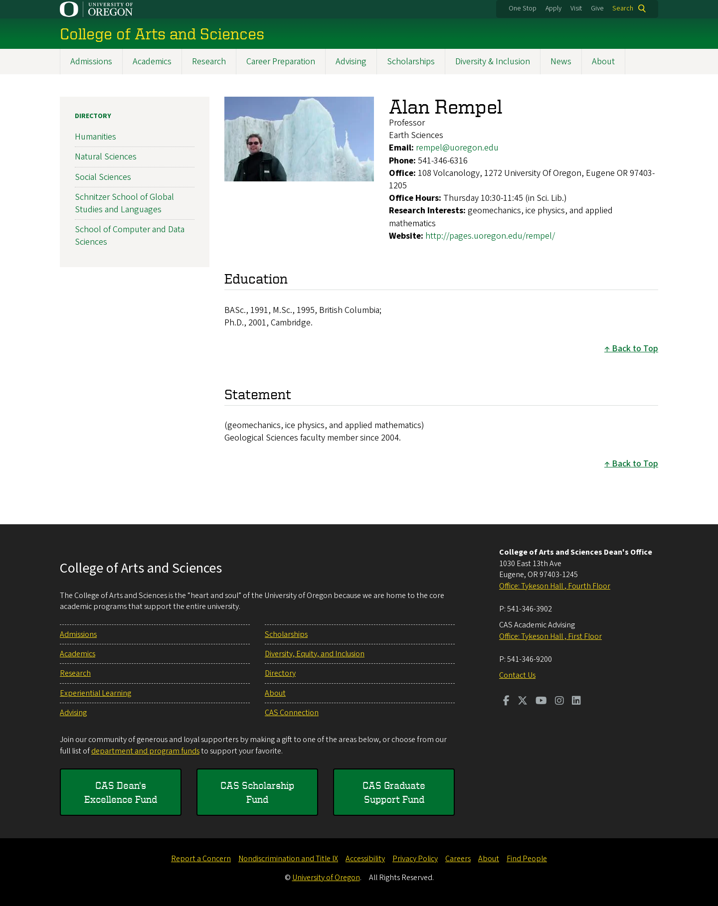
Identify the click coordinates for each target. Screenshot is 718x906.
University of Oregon (326, 877)
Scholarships (411, 61)
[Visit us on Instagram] (559, 701)
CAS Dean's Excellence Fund (120, 792)
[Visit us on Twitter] (523, 701)
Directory (93, 116)
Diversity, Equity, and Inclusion (314, 653)
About (603, 61)
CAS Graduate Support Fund (393, 792)
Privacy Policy (415, 858)
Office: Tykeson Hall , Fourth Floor (554, 586)
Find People (527, 858)
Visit (576, 8)
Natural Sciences (106, 157)
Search (622, 8)
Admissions (91, 61)
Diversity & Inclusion (492, 61)
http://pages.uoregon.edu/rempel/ (490, 235)
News (560, 61)
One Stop (523, 8)
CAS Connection (292, 712)
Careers (458, 858)
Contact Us (517, 675)
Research (209, 61)
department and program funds (145, 751)
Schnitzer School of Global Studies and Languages (124, 203)
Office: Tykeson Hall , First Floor (550, 636)
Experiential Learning (95, 693)
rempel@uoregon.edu (457, 148)
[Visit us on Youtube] (541, 701)
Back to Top (635, 348)
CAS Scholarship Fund (257, 792)
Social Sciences (103, 176)
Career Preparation (280, 61)
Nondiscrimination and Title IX (288, 858)
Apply (553, 8)
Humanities (95, 137)
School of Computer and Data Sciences (129, 235)
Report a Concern (201, 858)
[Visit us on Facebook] (506, 701)
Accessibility (365, 858)
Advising (351, 61)
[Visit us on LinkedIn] (576, 701)
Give (597, 8)
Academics (152, 61)
